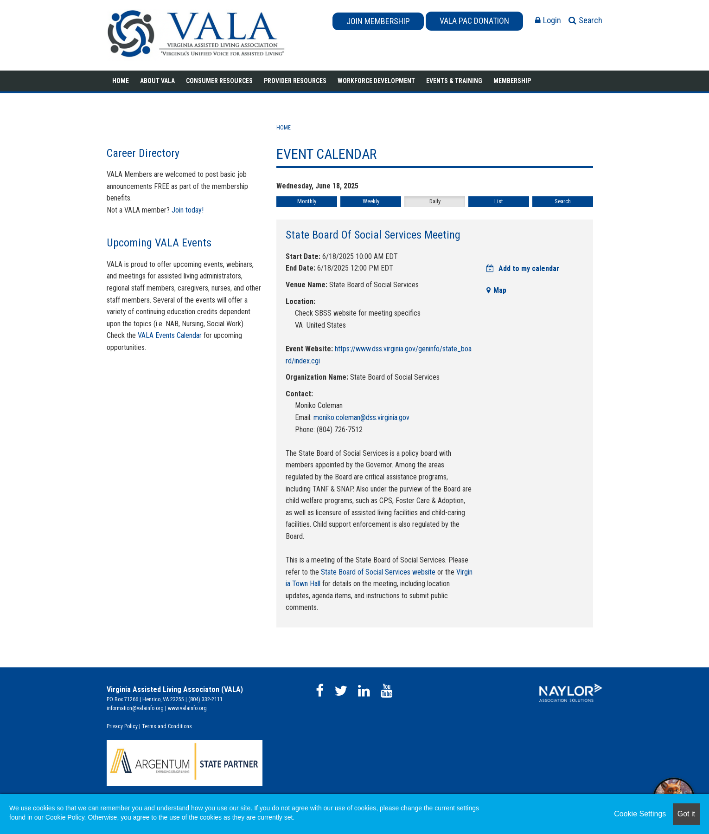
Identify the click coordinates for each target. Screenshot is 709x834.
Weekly (371, 201)
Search (563, 201)
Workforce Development (376, 80)
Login (548, 20)
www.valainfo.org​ (187, 708)
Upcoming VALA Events (159, 242)
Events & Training (454, 80)
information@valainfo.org (135, 708)
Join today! (188, 210)
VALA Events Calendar (170, 335)
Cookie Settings (640, 814)
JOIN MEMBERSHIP (378, 21)
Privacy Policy (122, 726)
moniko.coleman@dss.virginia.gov (361, 417)
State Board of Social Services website (378, 572)
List (498, 201)
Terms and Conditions (167, 726)
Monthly (306, 201)
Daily (435, 201)
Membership (512, 80)
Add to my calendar (522, 268)
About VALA (157, 80)
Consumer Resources (219, 80)
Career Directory (143, 153)
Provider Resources (295, 80)
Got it (686, 814)
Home (120, 80)
